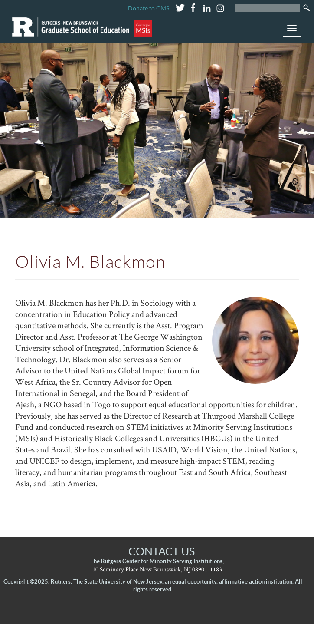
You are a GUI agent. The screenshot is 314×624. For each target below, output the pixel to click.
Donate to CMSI (149, 8)
